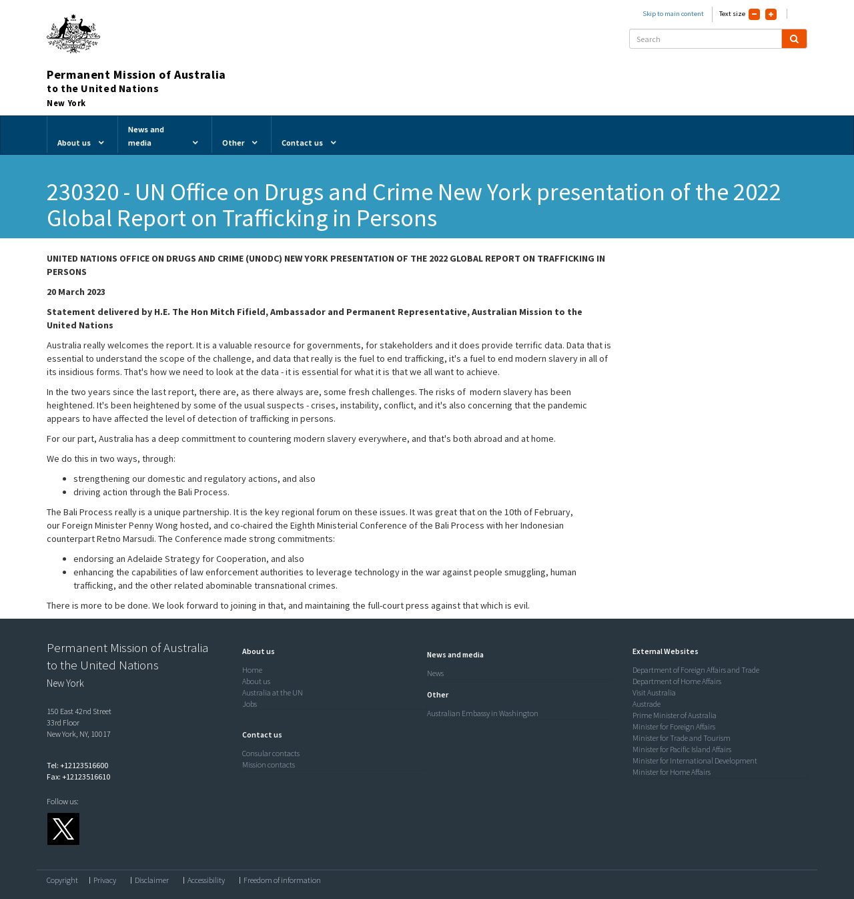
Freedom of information (282, 880)
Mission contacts (268, 765)
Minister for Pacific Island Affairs (681, 749)
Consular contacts (271, 753)
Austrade (646, 704)
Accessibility (206, 880)
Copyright (62, 880)
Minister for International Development (694, 761)
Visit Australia (654, 692)
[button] (255, 651)
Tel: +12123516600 (77, 765)
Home (252, 670)
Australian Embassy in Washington (482, 713)
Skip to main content (673, 13)
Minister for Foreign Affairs (673, 726)
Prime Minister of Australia (674, 715)
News (435, 673)
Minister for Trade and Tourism (681, 738)
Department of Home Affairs (676, 681)
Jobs (249, 704)
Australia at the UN (272, 692)
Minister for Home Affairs (671, 772)
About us (256, 681)
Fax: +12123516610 (78, 777)
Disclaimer (152, 880)
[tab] (332, 651)
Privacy (104, 880)
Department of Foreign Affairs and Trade (695, 670)
